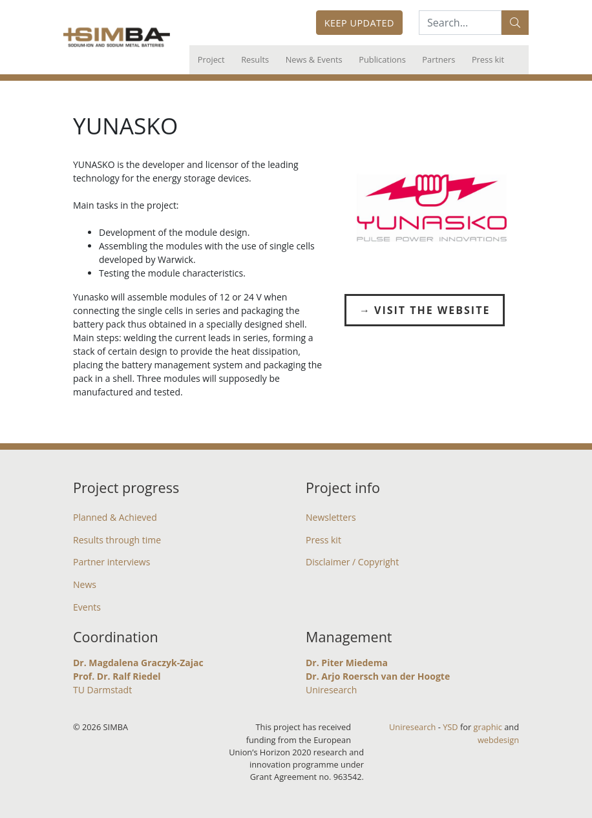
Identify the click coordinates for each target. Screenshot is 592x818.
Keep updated (359, 23)
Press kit (488, 59)
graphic (488, 727)
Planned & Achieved (115, 517)
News (84, 584)
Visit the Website (432, 310)
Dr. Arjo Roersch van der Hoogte (378, 676)
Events (87, 607)
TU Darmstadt (102, 690)
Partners (438, 59)
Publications (382, 59)
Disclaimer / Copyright (352, 562)
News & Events (314, 59)
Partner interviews (111, 562)
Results (255, 59)
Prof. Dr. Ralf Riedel (116, 676)
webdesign (498, 740)
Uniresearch (331, 690)
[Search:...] (460, 22)
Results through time (117, 540)
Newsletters (331, 517)
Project (211, 59)
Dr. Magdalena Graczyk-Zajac (138, 662)
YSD (450, 727)
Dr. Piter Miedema (347, 662)
